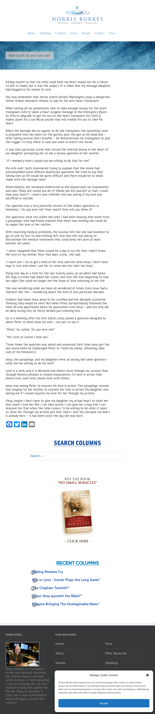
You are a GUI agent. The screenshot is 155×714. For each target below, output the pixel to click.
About (59, 653)
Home (59, 644)
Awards (60, 663)
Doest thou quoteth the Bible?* (57, 596)
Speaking (111, 663)
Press (108, 644)
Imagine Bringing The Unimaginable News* (66, 604)
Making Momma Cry (47, 571)
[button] (147, 675)
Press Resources (116, 653)
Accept (104, 703)
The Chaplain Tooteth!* (50, 588)
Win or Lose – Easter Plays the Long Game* (66, 580)
